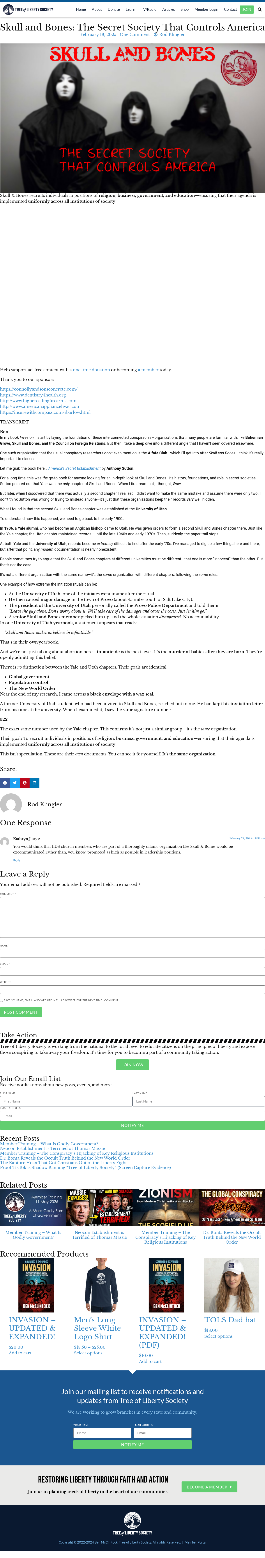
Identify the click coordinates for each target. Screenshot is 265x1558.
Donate (110, 9)
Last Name (139, 1093)
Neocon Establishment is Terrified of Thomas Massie (52, 1149)
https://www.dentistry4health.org (33, 395)
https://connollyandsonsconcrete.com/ (39, 389)
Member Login (203, 9)
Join (246, 9)
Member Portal (196, 1543)
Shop (181, 9)
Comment (8, 894)
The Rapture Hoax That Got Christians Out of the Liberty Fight (63, 1163)
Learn (127, 9)
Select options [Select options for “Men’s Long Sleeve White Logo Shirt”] (88, 1353)
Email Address (10, 1108)
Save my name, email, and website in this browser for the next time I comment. (61, 1000)
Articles (165, 9)
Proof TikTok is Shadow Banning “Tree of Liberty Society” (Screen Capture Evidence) (85, 1168)
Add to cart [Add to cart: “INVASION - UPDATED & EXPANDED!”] (20, 1353)
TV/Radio (145, 9)
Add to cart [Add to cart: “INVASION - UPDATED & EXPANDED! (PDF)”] (150, 1362)
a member (148, 370)
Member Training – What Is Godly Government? (49, 1144)
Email (5, 964)
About (93, 9)
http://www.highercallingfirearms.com (38, 401)
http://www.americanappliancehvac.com (40, 407)
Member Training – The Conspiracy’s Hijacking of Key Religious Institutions (76, 1153)
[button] (259, 10)
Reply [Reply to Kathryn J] (16, 860)
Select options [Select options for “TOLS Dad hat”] (218, 1336)
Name (4, 946)
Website (5, 982)
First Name (8, 1093)
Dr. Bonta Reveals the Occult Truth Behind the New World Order (65, 1158)
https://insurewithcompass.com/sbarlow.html (45, 413)
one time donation (91, 370)
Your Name (81, 1425)
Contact (227, 9)
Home (77, 9)
